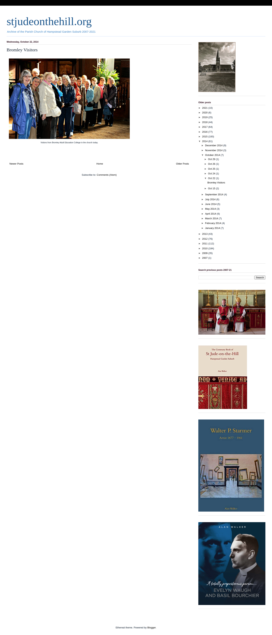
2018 (205, 122)
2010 (205, 248)
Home (100, 163)
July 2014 (210, 199)
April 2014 (211, 213)
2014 (205, 141)
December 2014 (214, 145)
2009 (205, 253)
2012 (205, 238)
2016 (205, 131)
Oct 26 (212, 163)
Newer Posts (16, 163)
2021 (205, 107)
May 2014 (211, 208)
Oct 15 (212, 188)
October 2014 (213, 155)
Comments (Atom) (107, 174)
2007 (205, 257)
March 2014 (212, 218)
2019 (205, 117)
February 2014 (213, 223)
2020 (205, 112)
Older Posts (182, 163)
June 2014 (211, 204)
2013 (205, 233)
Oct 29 (212, 159)
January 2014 (213, 228)
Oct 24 (212, 173)
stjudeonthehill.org (49, 21)
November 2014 (214, 150)
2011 (205, 243)
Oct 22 (212, 178)
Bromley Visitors (22, 49)
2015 (205, 136)
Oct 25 (212, 168)
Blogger (151, 627)
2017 (205, 126)
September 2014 (214, 194)
